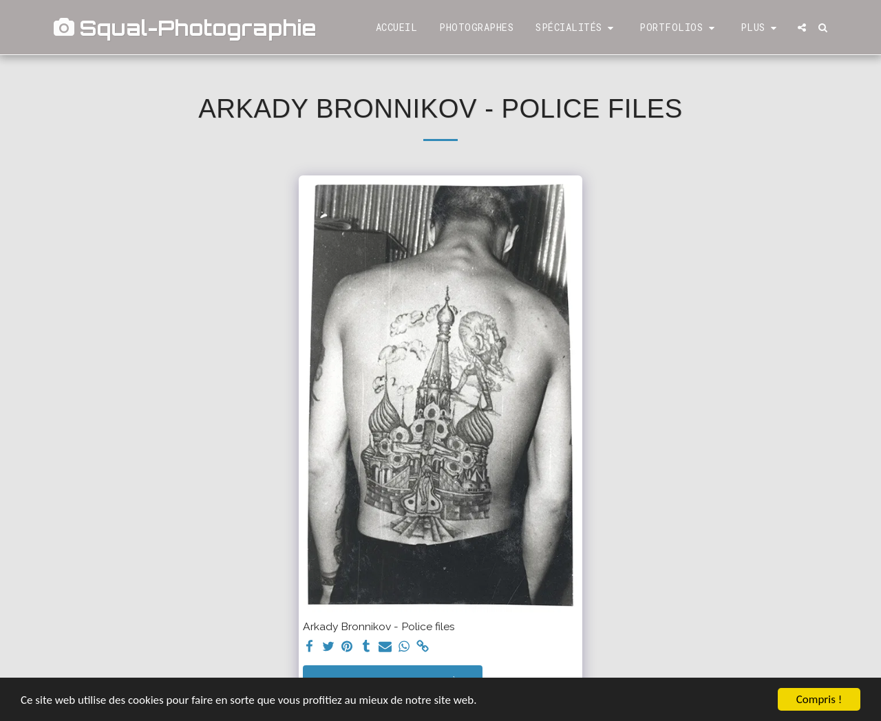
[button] (576, 28)
